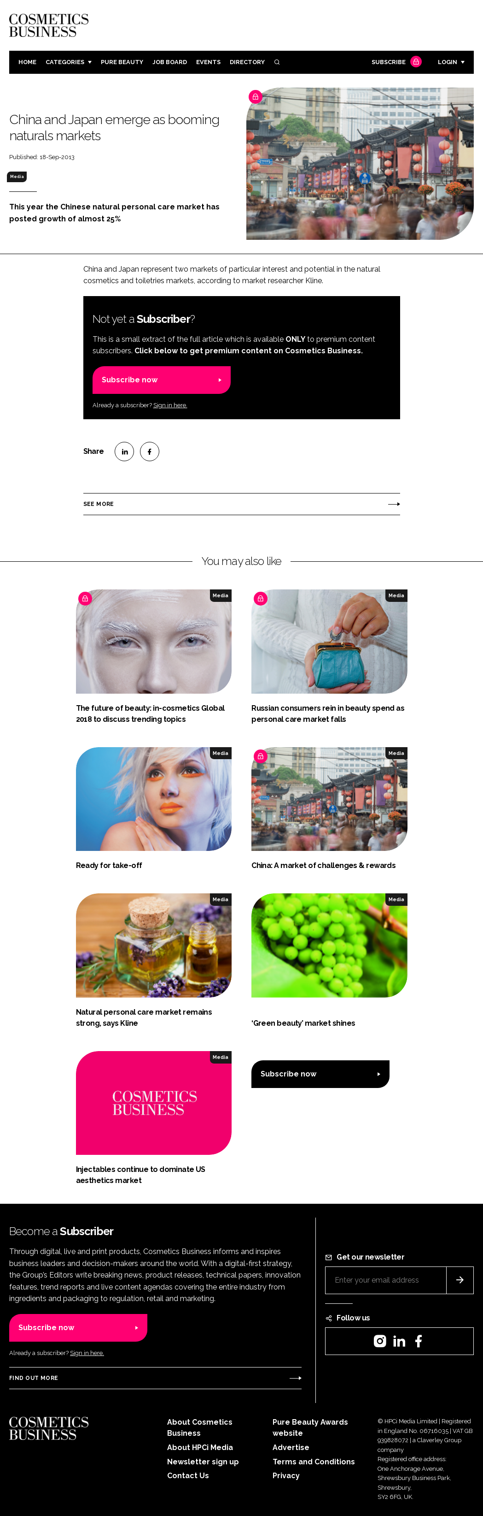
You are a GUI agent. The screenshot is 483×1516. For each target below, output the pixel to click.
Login (447, 62)
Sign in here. (170, 405)
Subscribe (395, 62)
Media (17, 176)
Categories (65, 62)
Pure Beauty (122, 62)
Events (208, 62)
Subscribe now (129, 379)
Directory (247, 62)
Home (27, 62)
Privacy (286, 1475)
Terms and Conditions (314, 1461)
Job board (169, 62)
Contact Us (188, 1475)
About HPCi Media (200, 1447)
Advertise (291, 1447)
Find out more (33, 1378)
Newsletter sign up (203, 1461)
